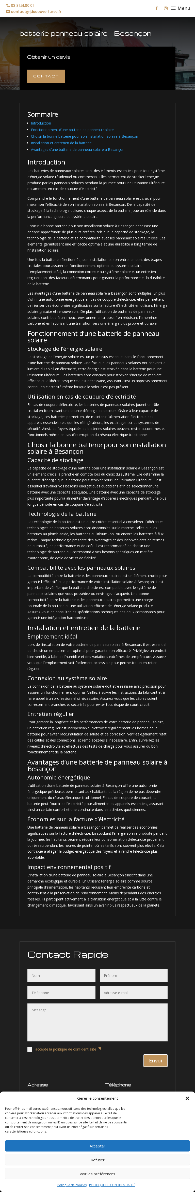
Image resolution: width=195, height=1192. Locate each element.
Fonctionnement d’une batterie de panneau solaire (72, 129)
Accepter (97, 1145)
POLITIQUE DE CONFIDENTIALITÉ (112, 1185)
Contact (46, 76)
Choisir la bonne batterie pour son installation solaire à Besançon (84, 136)
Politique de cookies (72, 1185)
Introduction (41, 123)
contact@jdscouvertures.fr (36, 12)
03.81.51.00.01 (22, 6)
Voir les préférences (97, 1173)
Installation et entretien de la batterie (61, 142)
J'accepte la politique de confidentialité (64, 1049)
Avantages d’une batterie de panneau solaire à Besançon (77, 149)
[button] (187, 1098)
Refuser (98, 1159)
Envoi (155, 1060)
